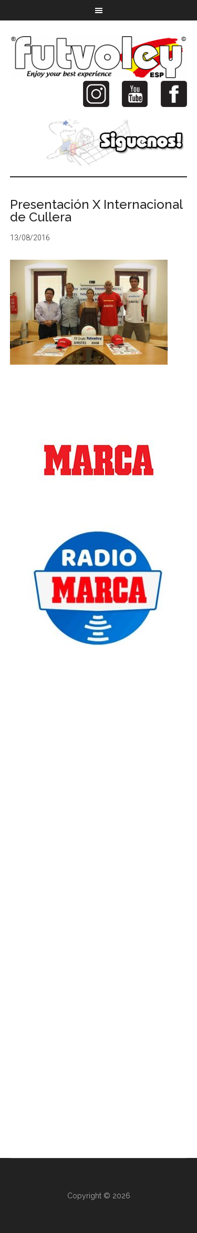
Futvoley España (99, 57)
